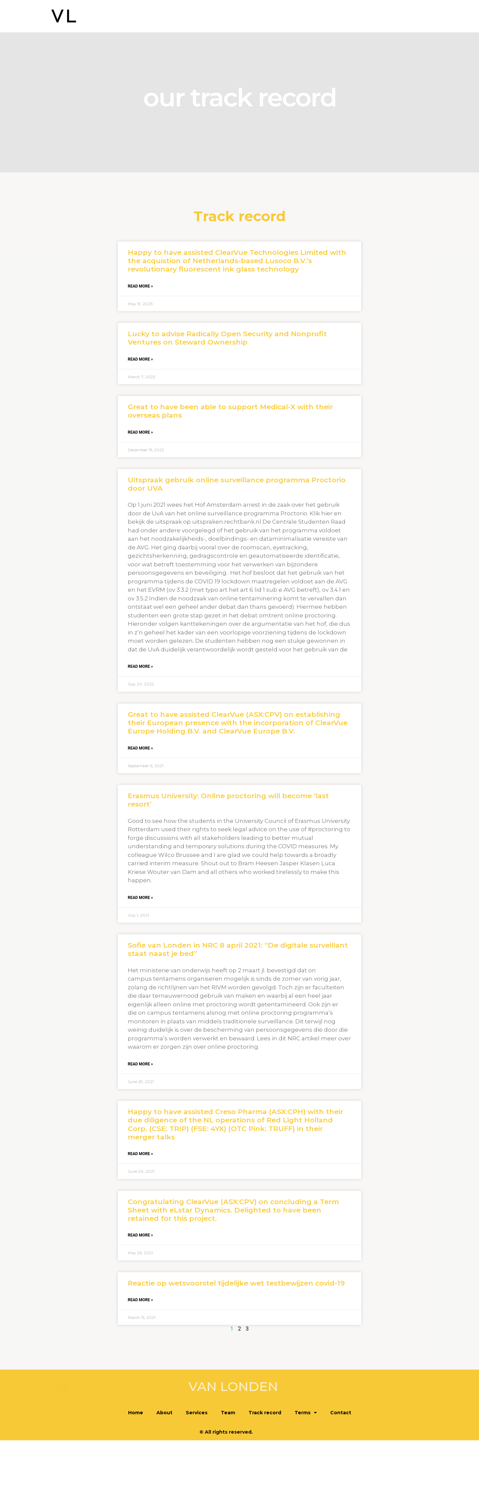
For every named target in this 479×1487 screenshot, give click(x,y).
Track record (330, 17)
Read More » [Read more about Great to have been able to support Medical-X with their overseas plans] (140, 432)
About (232, 17)
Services (263, 17)
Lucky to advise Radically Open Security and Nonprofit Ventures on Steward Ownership (227, 338)
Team (294, 17)
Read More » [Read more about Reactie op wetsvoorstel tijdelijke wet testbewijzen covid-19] (140, 1300)
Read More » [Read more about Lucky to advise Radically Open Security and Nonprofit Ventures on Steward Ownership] (140, 359)
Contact (405, 17)
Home (205, 17)
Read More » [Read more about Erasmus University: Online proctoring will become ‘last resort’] (140, 897)
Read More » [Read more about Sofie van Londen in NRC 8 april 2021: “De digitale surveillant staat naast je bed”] (140, 1064)
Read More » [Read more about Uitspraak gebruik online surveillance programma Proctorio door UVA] (140, 666)
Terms (371, 17)
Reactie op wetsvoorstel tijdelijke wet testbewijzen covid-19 (236, 1283)
